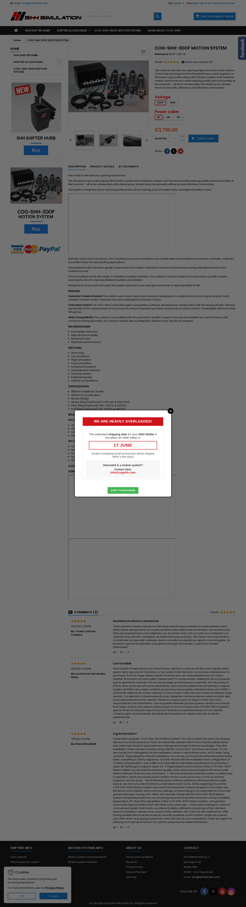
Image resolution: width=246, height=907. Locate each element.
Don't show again (123, 490)
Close (170, 411)
